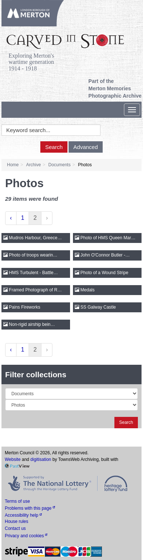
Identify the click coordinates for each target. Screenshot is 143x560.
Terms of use (17, 501)
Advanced (85, 147)
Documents (59, 164)
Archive (33, 164)
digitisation (40, 459)
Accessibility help (23, 515)
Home (13, 164)
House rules (16, 521)
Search (54, 147)
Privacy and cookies (26, 535)
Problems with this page (30, 508)
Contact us (15, 528)
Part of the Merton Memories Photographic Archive (115, 88)
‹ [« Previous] (11, 218)
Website (13, 459)
